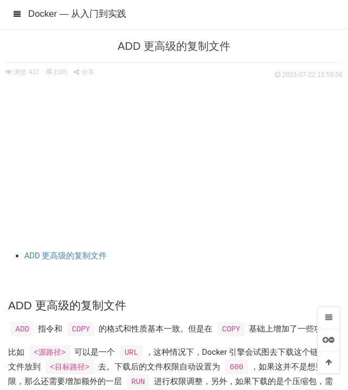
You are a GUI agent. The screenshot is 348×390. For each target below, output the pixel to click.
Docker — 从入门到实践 (77, 14)
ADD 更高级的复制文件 (65, 256)
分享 (84, 72)
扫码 (56, 72)
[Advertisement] (174, 162)
